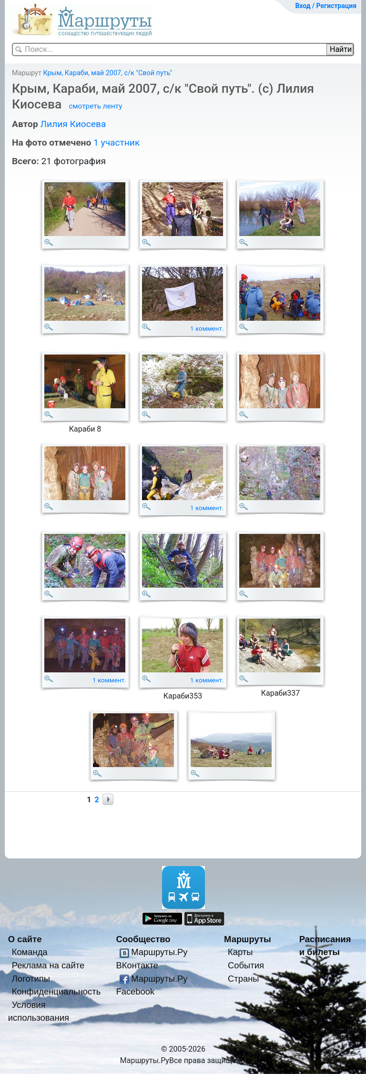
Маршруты (247, 939)
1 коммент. (207, 328)
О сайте (25, 939)
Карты (240, 952)
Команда (30, 952)
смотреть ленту (95, 106)
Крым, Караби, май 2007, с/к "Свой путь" (107, 73)
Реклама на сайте (48, 965)
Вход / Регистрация (325, 6)
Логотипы (31, 979)
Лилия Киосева (73, 123)
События (246, 965)
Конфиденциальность (56, 991)
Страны (243, 979)
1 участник (116, 142)
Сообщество (143, 939)
